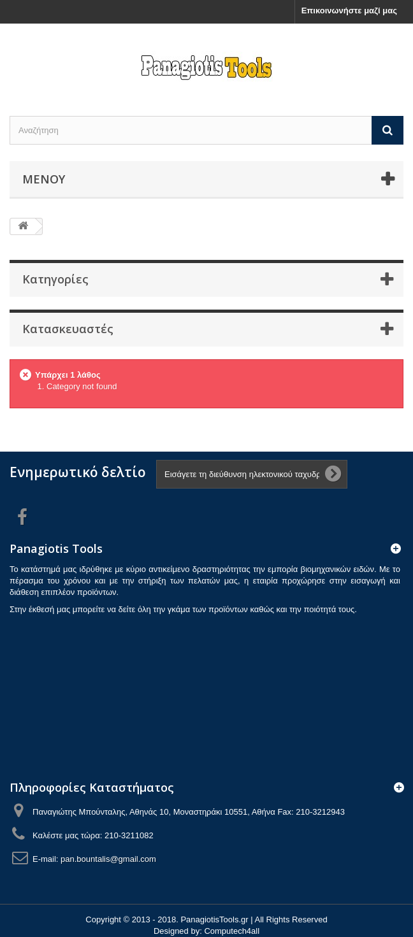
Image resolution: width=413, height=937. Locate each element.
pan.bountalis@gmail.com (108, 859)
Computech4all (231, 931)
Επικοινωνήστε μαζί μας (349, 10)
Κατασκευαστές (67, 328)
